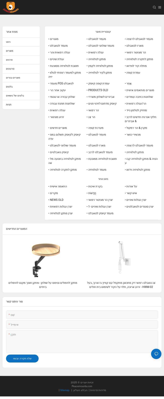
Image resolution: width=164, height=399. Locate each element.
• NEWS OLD (55, 199)
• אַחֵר (128, 83)
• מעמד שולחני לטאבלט (100, 45)
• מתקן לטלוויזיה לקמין (100, 66)
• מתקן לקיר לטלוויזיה (99, 72)
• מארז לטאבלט (134, 45)
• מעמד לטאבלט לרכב (100, 152)
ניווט (8, 41)
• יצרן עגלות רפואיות (60, 206)
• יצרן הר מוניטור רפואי (100, 199)
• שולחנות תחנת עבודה (61, 103)
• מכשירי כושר (133, 134)
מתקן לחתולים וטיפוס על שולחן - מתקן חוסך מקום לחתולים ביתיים (42, 285)
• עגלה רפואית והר (59, 52)
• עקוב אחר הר (57, 90)
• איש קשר (131, 193)
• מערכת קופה (95, 127)
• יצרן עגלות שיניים (135, 199)
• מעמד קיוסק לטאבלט (100, 213)
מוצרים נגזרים (13, 77)
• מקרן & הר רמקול (136, 127)
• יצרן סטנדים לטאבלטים (139, 206)
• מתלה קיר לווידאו (136, 66)
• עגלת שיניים (56, 59)
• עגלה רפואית (95, 52)
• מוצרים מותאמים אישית (139, 90)
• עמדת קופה (132, 72)
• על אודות (131, 186)
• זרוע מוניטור (56, 117)
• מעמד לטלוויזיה (96, 169)
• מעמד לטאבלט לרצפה (139, 39)
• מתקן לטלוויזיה (96, 59)
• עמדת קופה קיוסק (98, 83)
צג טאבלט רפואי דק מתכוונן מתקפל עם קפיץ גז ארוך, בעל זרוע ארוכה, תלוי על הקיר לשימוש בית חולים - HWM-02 (121, 285)
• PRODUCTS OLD (97, 90)
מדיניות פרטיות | (89, 390)
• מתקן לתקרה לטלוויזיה (139, 59)
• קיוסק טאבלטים (58, 152)
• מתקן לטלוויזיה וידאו (137, 169)
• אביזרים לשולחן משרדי (101, 97)
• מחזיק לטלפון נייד (136, 110)
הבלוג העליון (80, 390)
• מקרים (53, 193)
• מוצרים (53, 39)
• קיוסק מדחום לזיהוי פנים (102, 103)
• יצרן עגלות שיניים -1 (99, 206)
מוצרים (9, 50)
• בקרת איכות (94, 186)
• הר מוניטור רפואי (135, 52)
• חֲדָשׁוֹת (91, 193)
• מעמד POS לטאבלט (61, 83)
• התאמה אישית (57, 186)
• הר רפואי (93, 110)
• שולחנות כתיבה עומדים (139, 97)
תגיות (8, 104)
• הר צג (91, 117)
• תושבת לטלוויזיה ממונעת (63, 66)
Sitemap (65, 390)
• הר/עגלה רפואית (135, 103)
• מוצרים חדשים (57, 127)
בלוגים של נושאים (15, 95)
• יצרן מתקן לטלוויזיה (60, 213)
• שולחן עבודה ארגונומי (61, 97)
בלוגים (9, 86)
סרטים (9, 59)
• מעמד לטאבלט (96, 39)
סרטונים (10, 68)
